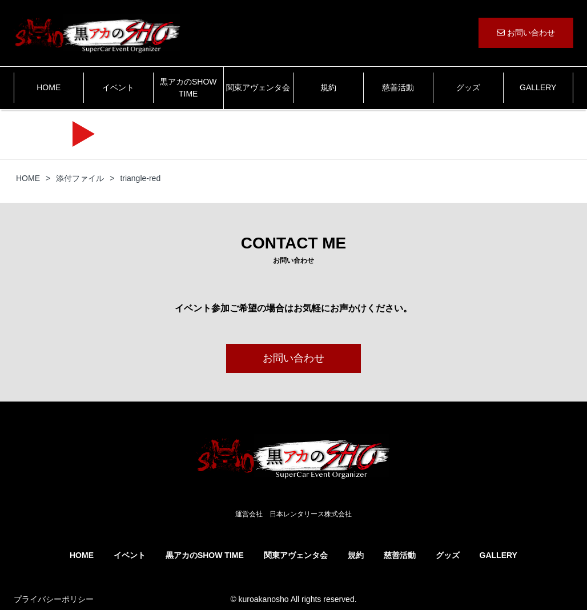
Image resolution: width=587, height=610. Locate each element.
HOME (49, 87)
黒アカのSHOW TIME (188, 87)
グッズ (468, 87)
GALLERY (538, 87)
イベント (118, 87)
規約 (328, 87)
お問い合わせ (526, 32)
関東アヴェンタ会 (258, 87)
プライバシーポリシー (54, 599)
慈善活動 (398, 87)
